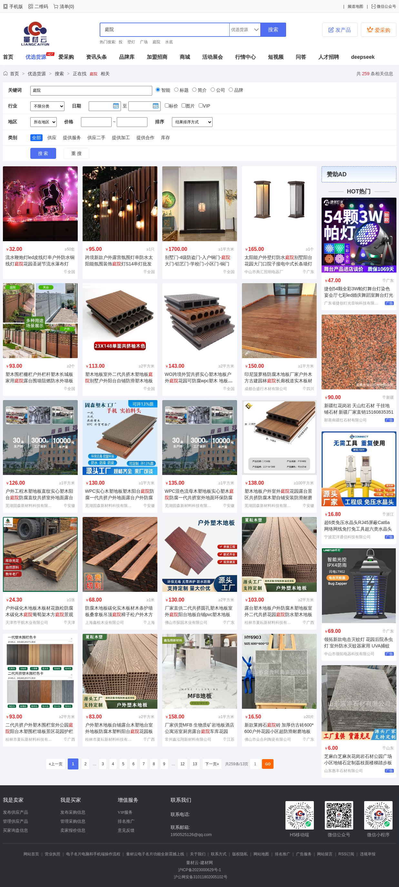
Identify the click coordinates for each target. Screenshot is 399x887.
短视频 (276, 57)
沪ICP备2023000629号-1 (199, 870)
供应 (51, 137)
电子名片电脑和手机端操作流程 (93, 854)
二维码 (41, 6)
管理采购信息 (72, 821)
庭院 (156, 42)
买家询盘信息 (15, 830)
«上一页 (56, 764)
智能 (165, 90)
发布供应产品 (15, 812)
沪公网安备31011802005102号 (199, 877)
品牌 (238, 90)
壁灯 (131, 42)
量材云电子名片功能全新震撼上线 (155, 854)
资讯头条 (96, 57)
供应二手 (96, 137)
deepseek (363, 57)
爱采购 (378, 29)
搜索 (59, 73)
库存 (165, 137)
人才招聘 (328, 57)
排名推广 (126, 821)
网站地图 (261, 854)
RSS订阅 (346, 854)
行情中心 (245, 57)
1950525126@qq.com (191, 834)
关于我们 (197, 854)
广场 (144, 42)
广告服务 (304, 854)
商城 (185, 57)
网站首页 (31, 854)
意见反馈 (126, 830)
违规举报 (367, 854)
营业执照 (52, 854)
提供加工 (121, 137)
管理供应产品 (15, 821)
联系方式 (218, 854)
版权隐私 (240, 854)
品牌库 (127, 57)
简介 (201, 90)
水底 (169, 42)
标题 (183, 90)
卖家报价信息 (72, 830)
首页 (8, 57)
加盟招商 (157, 57)
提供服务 (72, 137)
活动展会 (212, 57)
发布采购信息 (72, 812)
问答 (301, 57)
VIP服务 (125, 812)
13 (195, 764)
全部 (36, 137)
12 (182, 764)
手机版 (16, 6)
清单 (64, 6)
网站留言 (325, 854)
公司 (220, 90)
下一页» (212, 764)
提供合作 (145, 137)
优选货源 (35, 57)
